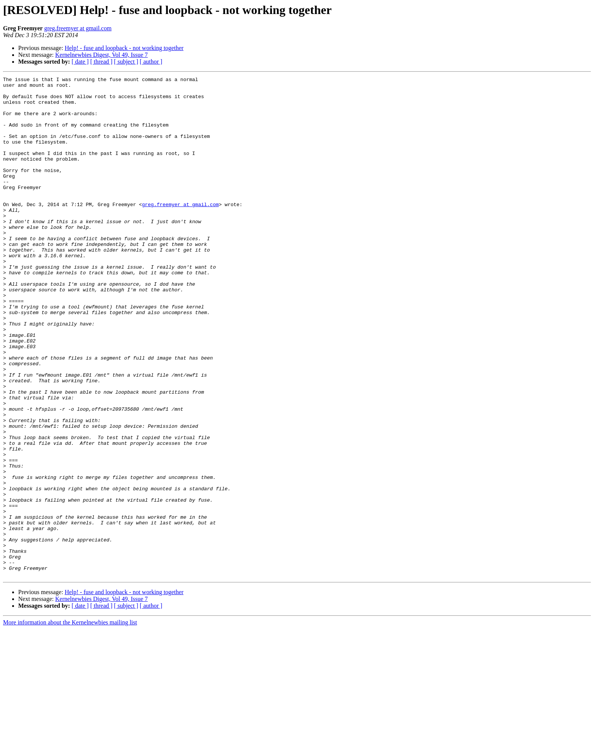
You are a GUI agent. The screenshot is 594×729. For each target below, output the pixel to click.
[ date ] (80, 61)
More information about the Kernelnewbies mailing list (70, 722)
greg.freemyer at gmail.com (78, 28)
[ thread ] (101, 61)
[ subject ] (126, 61)
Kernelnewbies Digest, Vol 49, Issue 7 (101, 55)
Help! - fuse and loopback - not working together (124, 48)
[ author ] (151, 61)
